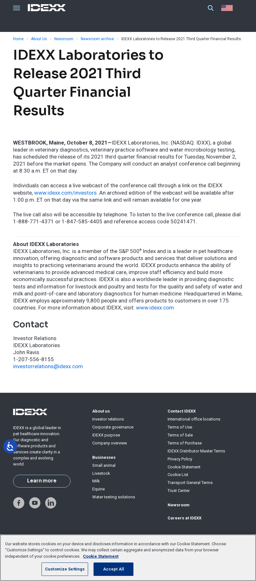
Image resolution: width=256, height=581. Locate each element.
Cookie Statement (184, 467)
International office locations (194, 419)
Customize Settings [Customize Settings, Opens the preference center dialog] (65, 569)
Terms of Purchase (185, 443)
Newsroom (63, 39)
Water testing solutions (113, 497)
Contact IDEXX (182, 411)
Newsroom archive (97, 39)
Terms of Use (180, 427)
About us (101, 411)
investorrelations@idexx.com (48, 366)
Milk (96, 481)
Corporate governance (112, 427)
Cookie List (178, 474)
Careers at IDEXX (184, 518)
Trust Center (179, 490)
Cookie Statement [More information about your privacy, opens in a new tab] (100, 556)
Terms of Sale (180, 435)
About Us (39, 39)
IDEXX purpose (106, 435)
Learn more (41, 481)
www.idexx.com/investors (65, 193)
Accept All (113, 569)
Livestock (101, 473)
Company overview (109, 443)
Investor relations (108, 419)
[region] (128, 557)
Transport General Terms (190, 482)
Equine (98, 489)
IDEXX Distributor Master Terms (196, 451)
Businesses (104, 457)
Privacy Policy (180, 459)
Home (18, 39)
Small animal (104, 465)
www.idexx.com (155, 307)
